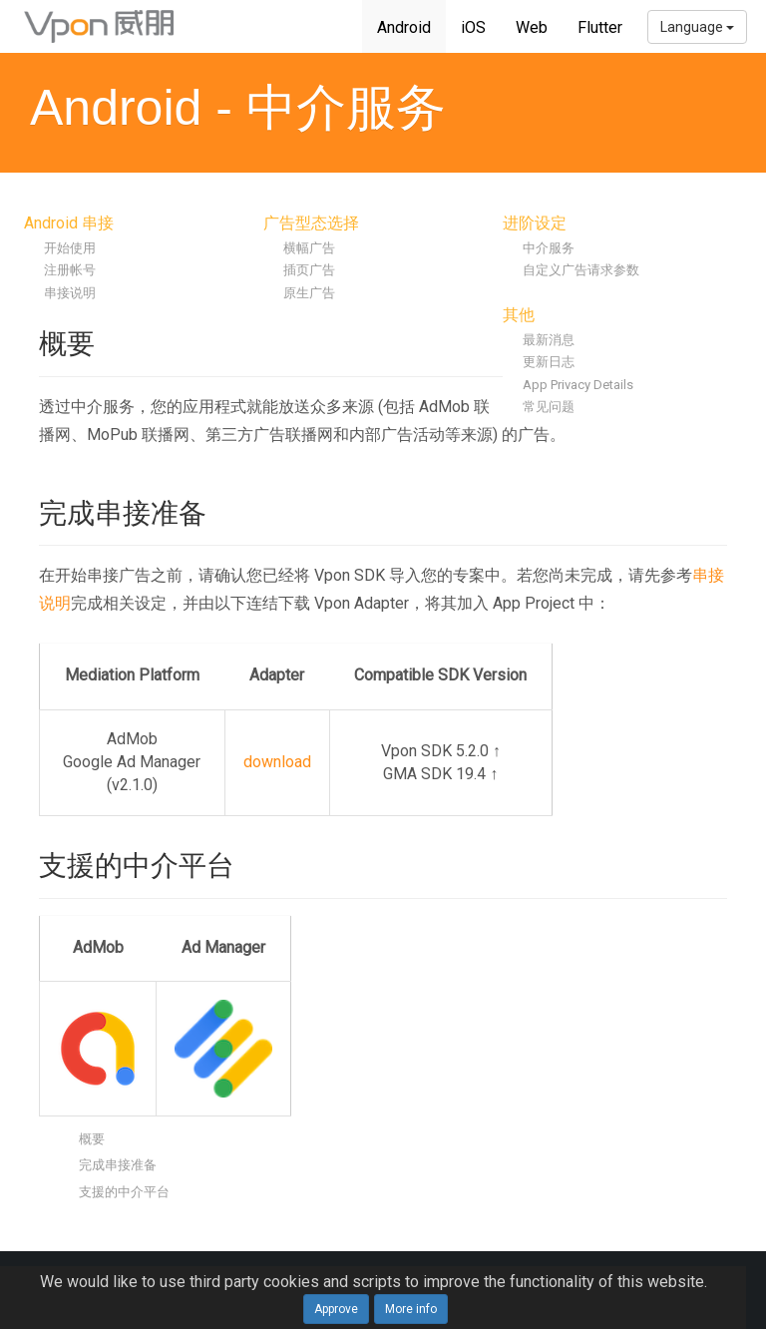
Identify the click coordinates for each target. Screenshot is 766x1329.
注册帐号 (70, 269)
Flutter (599, 27)
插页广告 (309, 269)
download (277, 761)
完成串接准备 (118, 1164)
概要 (92, 1138)
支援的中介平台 (124, 1191)
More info (411, 1309)
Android (404, 27)
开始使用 (70, 247)
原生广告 (309, 292)
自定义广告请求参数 (581, 269)
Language (697, 27)
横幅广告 (309, 247)
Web (532, 27)
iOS (473, 27)
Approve (336, 1309)
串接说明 (70, 292)
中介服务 (548, 247)
